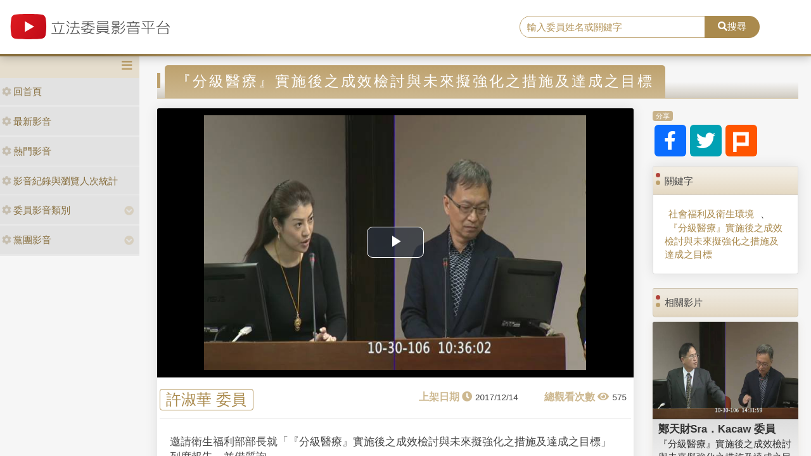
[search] (612, 27)
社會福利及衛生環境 (711, 213)
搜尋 (732, 26)
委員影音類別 (36, 210)
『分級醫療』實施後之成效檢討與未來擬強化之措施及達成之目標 (723, 241)
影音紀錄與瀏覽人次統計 (60, 180)
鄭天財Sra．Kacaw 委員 (717, 428)
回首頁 (22, 91)
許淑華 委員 (206, 399)
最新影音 (26, 121)
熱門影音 (26, 151)
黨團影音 (26, 239)
